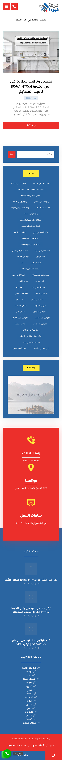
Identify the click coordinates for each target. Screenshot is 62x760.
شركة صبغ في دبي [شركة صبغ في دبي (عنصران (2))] (40, 232)
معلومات (31, 712)
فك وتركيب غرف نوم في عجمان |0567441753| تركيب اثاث (31, 642)
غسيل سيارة (31, 679)
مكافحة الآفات (31, 668)
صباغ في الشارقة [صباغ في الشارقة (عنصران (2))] (23, 256)
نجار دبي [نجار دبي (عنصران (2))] (19, 287)
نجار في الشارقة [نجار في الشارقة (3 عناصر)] (21, 305)
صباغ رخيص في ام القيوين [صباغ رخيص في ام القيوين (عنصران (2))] (30, 244)
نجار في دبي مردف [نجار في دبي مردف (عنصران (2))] (40, 324)
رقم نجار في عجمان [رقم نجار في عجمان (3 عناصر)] (31, 214)
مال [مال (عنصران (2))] (22, 262)
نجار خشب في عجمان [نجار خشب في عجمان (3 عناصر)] (37, 287)
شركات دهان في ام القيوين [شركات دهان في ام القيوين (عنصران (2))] (30, 220)
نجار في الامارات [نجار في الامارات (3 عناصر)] (40, 305)
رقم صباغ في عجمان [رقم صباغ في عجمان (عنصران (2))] (41, 201)
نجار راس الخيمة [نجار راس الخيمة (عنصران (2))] (41, 293)
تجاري (31, 686)
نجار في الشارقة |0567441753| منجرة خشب (31, 580)
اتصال (31, 705)
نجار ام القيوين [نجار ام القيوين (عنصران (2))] (23, 281)
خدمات (31, 694)
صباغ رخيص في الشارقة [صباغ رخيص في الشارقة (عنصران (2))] (30, 238)
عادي (31, 690)
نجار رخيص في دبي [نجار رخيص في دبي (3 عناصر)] (21, 293)
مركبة (31, 672)
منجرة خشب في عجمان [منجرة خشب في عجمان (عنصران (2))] (40, 275)
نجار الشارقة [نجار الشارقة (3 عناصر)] (39, 281)
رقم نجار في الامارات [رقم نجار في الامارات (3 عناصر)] (43, 207)
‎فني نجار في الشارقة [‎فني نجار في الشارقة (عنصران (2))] (41, 348)
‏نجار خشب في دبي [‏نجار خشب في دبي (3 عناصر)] (19, 348)
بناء (31, 675)
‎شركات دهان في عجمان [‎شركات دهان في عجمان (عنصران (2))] (31, 342)
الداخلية (31, 697)
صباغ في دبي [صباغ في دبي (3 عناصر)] (36, 262)
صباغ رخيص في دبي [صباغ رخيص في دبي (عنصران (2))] (42, 250)
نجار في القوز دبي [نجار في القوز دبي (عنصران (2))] (39, 311)
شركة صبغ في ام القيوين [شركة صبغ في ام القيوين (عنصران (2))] (30, 226)
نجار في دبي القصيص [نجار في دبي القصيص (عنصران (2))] (20, 318)
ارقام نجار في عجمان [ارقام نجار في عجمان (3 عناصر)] (18, 183)
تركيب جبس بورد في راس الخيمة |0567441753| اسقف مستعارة (31, 610)
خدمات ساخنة (31, 723)
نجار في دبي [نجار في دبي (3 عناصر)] (20, 311)
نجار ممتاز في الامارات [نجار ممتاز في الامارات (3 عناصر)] (30, 330)
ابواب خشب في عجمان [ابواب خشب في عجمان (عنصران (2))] (41, 183)
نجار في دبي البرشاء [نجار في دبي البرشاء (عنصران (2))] (42, 318)
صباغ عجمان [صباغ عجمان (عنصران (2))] (40, 256)
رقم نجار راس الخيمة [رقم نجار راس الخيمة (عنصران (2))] (20, 201)
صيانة (31, 683)
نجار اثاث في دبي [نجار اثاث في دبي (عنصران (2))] (18, 275)
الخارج (31, 701)
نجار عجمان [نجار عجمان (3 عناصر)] (19, 299)
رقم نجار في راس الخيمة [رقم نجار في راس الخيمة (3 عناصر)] (20, 207)
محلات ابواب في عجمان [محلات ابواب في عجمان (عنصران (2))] (31, 269)
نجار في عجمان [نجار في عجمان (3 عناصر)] (20, 324)
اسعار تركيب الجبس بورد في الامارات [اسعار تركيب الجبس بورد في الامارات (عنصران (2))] (30, 189)
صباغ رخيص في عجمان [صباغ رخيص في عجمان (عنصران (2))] (20, 250)
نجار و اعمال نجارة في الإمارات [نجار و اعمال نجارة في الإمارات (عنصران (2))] (30, 336)
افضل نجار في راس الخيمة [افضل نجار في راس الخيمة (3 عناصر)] (30, 195)
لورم (31, 708)
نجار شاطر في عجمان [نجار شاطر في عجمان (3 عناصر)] (38, 299)
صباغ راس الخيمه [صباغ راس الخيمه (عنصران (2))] (20, 232)
